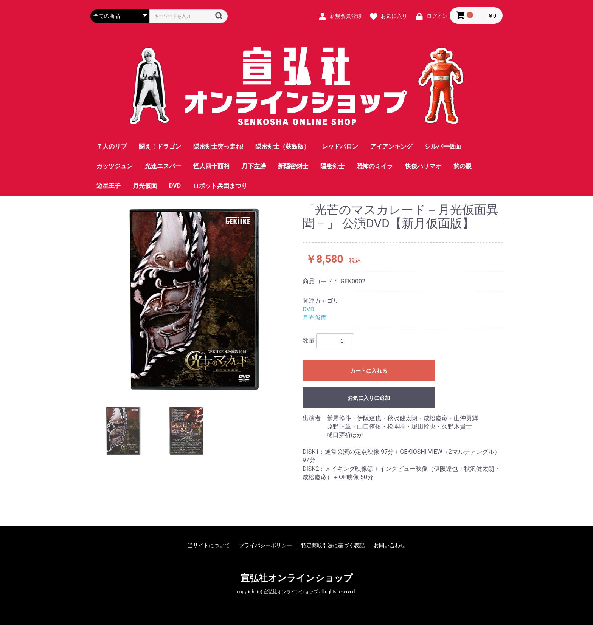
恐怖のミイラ (375, 166)
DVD (175, 185)
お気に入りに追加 (369, 398)
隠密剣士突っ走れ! (218, 146)
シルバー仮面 (443, 146)
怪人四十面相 (211, 166)
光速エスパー (163, 166)
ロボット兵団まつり (220, 185)
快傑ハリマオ (423, 166)
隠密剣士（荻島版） (282, 146)
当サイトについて (209, 545)
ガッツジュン (114, 166)
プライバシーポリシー (265, 545)
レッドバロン (340, 146)
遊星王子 (108, 185)
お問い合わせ (389, 545)
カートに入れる (368, 371)
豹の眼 (462, 166)
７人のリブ (111, 146)
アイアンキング (391, 146)
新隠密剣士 (293, 166)
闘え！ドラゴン (160, 146)
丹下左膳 (254, 166)
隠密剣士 (332, 166)
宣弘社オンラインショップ (297, 578)
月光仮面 (145, 185)
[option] (193, 298)
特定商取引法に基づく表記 (333, 545)
